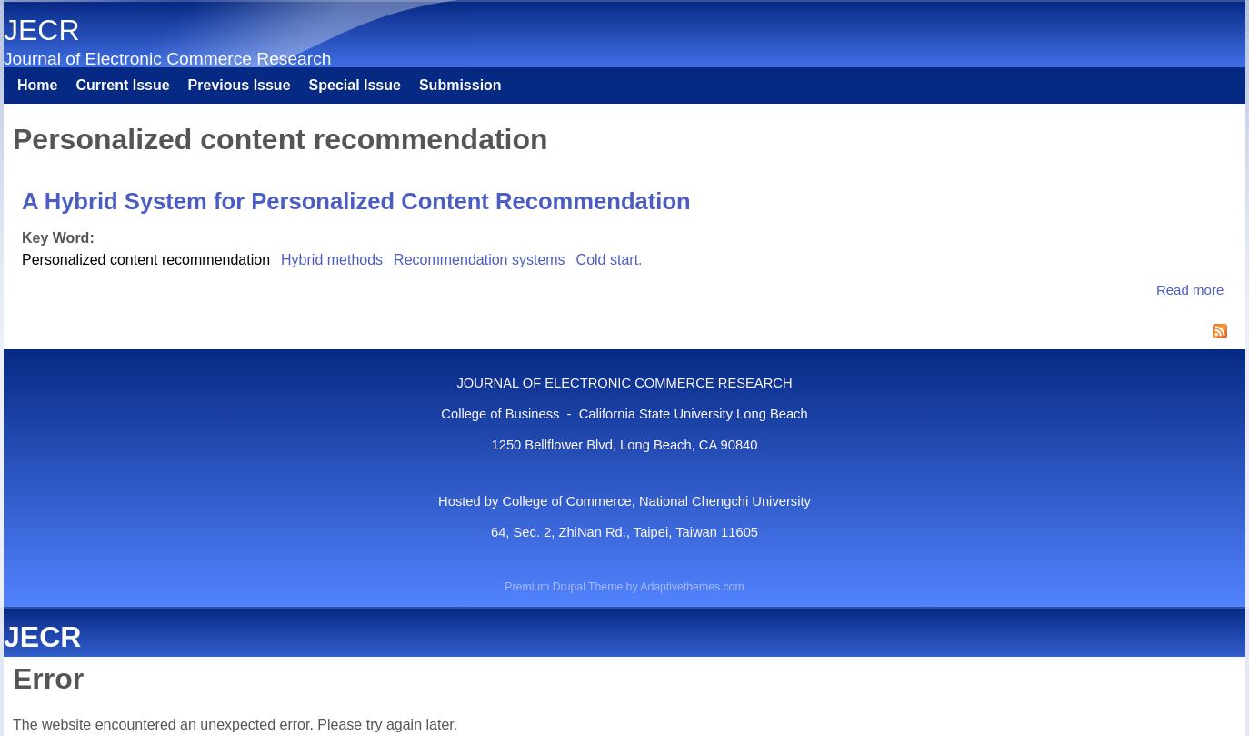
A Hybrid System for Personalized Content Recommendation (356, 201)
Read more (1190, 289)
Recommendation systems (479, 259)
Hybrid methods (332, 259)
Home (37, 85)
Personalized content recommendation (146, 259)
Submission (460, 85)
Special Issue (355, 85)
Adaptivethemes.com (692, 586)
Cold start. (609, 259)
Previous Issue (239, 85)
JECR (42, 30)
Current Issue (122, 85)
